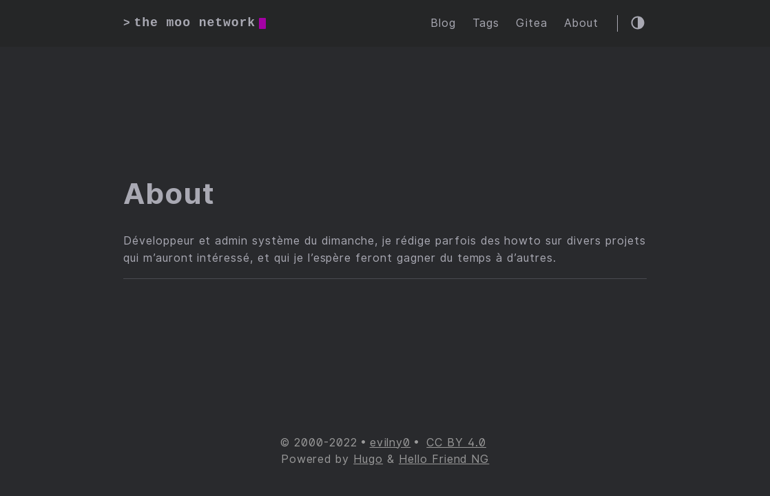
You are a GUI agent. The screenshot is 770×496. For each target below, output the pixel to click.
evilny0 (390, 442)
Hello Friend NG (444, 459)
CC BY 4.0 (456, 442)
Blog (443, 23)
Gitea (532, 23)
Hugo (368, 459)
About (581, 23)
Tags (486, 23)
